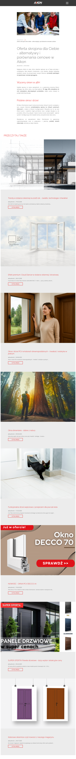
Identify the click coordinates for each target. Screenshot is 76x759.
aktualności (20, 40)
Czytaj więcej (15, 207)
